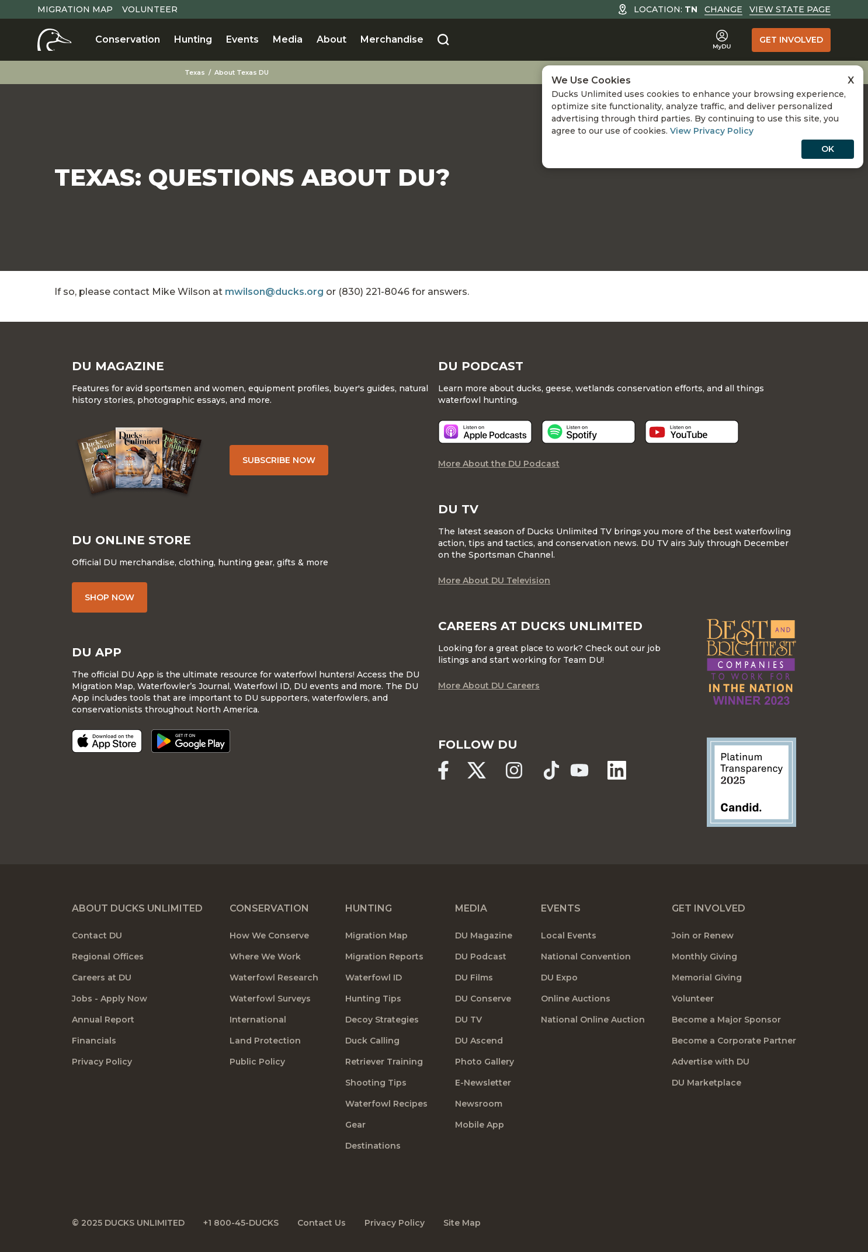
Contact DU (97, 935)
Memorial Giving (707, 977)
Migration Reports (384, 956)
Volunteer (150, 9)
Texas (195, 72)
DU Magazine (483, 935)
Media (288, 39)
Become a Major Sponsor (726, 1019)
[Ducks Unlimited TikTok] (551, 770)
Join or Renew (703, 935)
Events (242, 39)
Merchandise (391, 39)
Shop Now (109, 597)
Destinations (373, 1145)
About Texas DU (241, 72)
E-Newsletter (483, 1082)
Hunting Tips (373, 998)
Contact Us (321, 1223)
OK (827, 149)
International (258, 1019)
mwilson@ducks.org (274, 291)
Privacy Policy (102, 1061)
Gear (355, 1124)
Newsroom (478, 1103)
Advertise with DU (710, 1061)
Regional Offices (108, 956)
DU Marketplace (706, 1082)
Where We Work (265, 956)
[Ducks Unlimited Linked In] (616, 770)
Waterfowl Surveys (270, 998)
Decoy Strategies (382, 1019)
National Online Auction (593, 1019)
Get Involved (791, 39)
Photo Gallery (484, 1061)
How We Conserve (269, 935)
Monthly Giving (704, 956)
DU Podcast (480, 956)
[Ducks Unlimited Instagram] (514, 770)
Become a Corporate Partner (734, 1040)
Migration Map (75, 9)
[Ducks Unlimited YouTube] (579, 770)
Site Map (462, 1223)
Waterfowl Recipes (386, 1103)
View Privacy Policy (712, 131)
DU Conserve (483, 998)
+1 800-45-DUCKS (241, 1223)
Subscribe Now (278, 460)
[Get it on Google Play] (190, 741)
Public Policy (257, 1061)
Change (723, 9)
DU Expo (559, 977)
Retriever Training (384, 1061)
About (331, 39)
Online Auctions (575, 998)
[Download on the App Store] (107, 741)
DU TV (468, 1019)
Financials (94, 1040)
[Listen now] (485, 432)
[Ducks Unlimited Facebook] (443, 770)
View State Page (790, 9)
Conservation (127, 39)
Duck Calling (372, 1040)
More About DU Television (494, 580)
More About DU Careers (489, 685)
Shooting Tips (376, 1082)
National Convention (586, 956)
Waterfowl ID (373, 977)
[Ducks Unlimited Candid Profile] (751, 781)
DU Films (474, 977)
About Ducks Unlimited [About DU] (137, 908)
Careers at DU (101, 977)
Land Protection (265, 1040)
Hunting (193, 39)
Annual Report (103, 1019)
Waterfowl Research (274, 977)
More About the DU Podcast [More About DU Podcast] (499, 463)
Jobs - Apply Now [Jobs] (109, 998)
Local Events (568, 935)
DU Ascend (479, 1040)
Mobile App (479, 1124)
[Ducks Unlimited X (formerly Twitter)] (476, 770)
